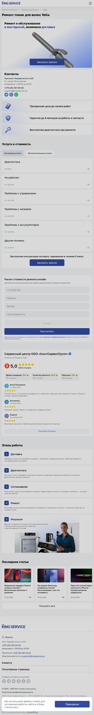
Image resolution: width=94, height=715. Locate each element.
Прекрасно (72, 704)
